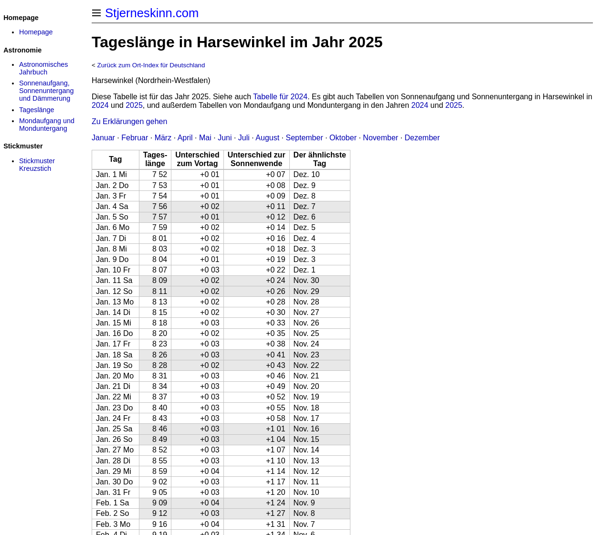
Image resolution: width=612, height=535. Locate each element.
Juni (225, 138)
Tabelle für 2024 (280, 97)
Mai (205, 138)
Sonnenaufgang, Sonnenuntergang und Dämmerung (46, 90)
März (163, 138)
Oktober (343, 138)
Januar (103, 138)
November (380, 138)
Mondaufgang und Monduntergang (46, 124)
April (185, 138)
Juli (244, 138)
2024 (100, 105)
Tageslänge (36, 110)
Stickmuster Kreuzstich (37, 164)
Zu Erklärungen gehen (129, 121)
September (304, 138)
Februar (134, 138)
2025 (134, 105)
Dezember (422, 138)
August (267, 138)
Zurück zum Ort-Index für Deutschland (151, 65)
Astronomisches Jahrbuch (43, 68)
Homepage (36, 32)
